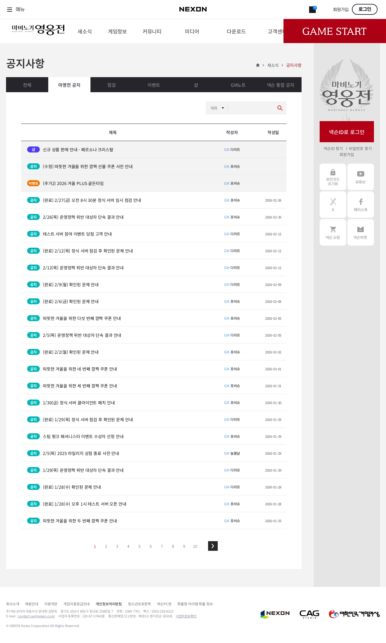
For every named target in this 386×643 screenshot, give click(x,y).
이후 (213, 546)
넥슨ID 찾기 (333, 148)
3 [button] (117, 546)
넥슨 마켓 (360, 232)
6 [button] (151, 546)
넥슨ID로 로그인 (347, 132)
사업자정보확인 (186, 615)
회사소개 (12, 603)
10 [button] (195, 546)
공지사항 (294, 65)
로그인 (365, 9)
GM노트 (238, 85)
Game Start (334, 31)
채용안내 (31, 603)
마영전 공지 (69, 85)
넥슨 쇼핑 (333, 232)
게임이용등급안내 (76, 603)
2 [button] (106, 546)
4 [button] (128, 546)
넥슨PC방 (164, 603)
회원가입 (341, 9)
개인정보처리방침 (109, 603)
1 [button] (95, 546)
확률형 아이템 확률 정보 (195, 603)
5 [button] (139, 546)
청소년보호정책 (139, 603)
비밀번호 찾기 (360, 148)
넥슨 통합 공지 (280, 85)
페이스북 (360, 204)
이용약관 (50, 603)
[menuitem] (84, 31)
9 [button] (184, 546)
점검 (111, 85)
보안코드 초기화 (333, 177)
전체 (27, 85)
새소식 (273, 65)
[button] (213, 546)
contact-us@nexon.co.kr (36, 615)
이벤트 (153, 85)
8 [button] (173, 546)
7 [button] (162, 546)
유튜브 (360, 177)
